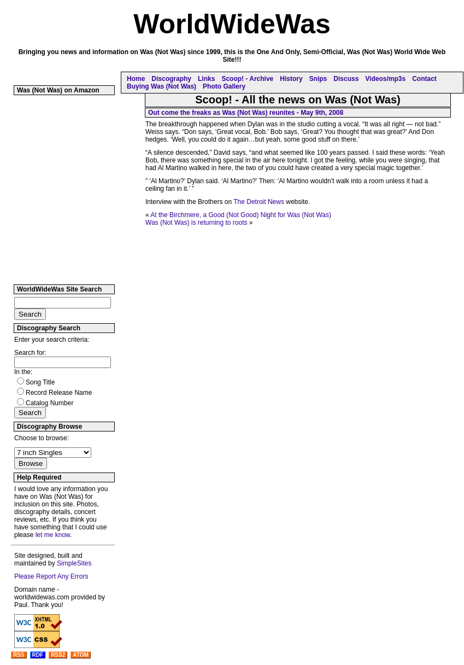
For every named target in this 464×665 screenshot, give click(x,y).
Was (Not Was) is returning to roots (196, 222)
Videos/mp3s (385, 79)
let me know (53, 535)
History (291, 79)
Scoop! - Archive (247, 79)
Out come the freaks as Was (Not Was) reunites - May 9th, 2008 (245, 112)
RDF (38, 655)
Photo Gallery (224, 86)
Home (136, 79)
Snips (318, 79)
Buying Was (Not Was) (161, 86)
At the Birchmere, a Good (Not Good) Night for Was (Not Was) (240, 215)
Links (206, 79)
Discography (171, 79)
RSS (19, 655)
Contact (424, 79)
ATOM (81, 655)
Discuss (346, 79)
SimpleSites (74, 563)
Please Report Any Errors (51, 576)
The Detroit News (258, 202)
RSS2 (58, 655)
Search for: (30, 353)
